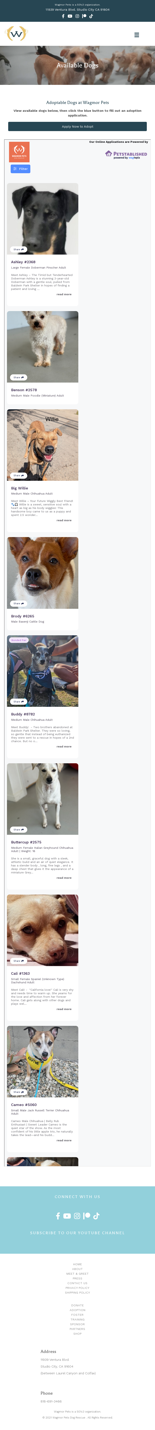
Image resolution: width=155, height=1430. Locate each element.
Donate (77, 1305)
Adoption (77, 1310)
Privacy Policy (77, 1287)
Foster (77, 1314)
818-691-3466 (51, 1401)
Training (78, 1319)
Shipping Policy (77, 1292)
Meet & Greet (77, 1273)
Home (77, 1264)
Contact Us (77, 1283)
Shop (77, 1333)
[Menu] (136, 35)
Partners (77, 1329)
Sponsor (77, 1324)
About (77, 1269)
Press (77, 1278)
